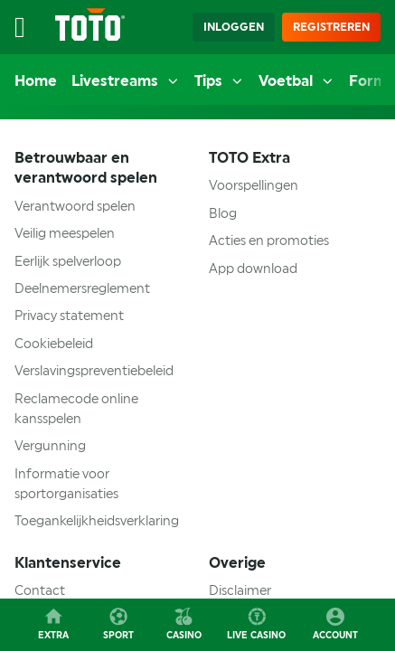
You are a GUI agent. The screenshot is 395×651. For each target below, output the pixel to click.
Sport (118, 623)
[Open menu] (28, 27)
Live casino (256, 623)
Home (35, 81)
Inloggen (233, 27)
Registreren (331, 27)
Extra (53, 623)
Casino (184, 623)
